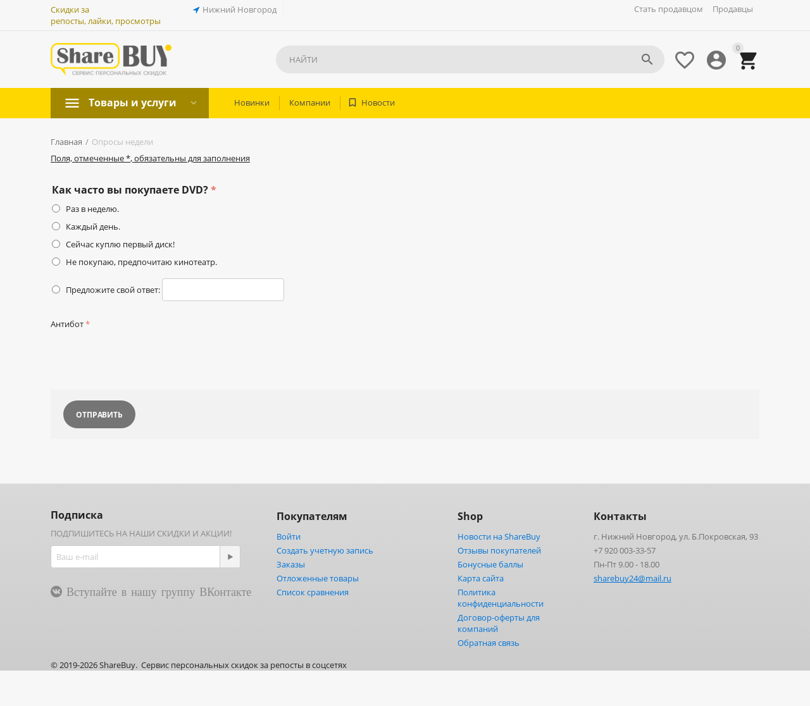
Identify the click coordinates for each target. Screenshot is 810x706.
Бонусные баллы (490, 564)
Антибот (67, 324)
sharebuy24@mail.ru (632, 578)
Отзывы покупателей (499, 550)
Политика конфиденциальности (501, 597)
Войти (289, 536)
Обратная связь (489, 642)
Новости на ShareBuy (499, 536)
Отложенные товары (318, 578)
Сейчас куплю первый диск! (120, 244)
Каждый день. (93, 226)
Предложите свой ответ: (113, 289)
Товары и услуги (133, 102)
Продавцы (733, 9)
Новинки (252, 102)
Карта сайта (481, 578)
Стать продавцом (668, 9)
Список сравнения (313, 592)
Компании (309, 102)
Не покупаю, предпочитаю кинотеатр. (141, 262)
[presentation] (147, 357)
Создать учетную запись (325, 550)
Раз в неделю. (92, 208)
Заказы (291, 564)
